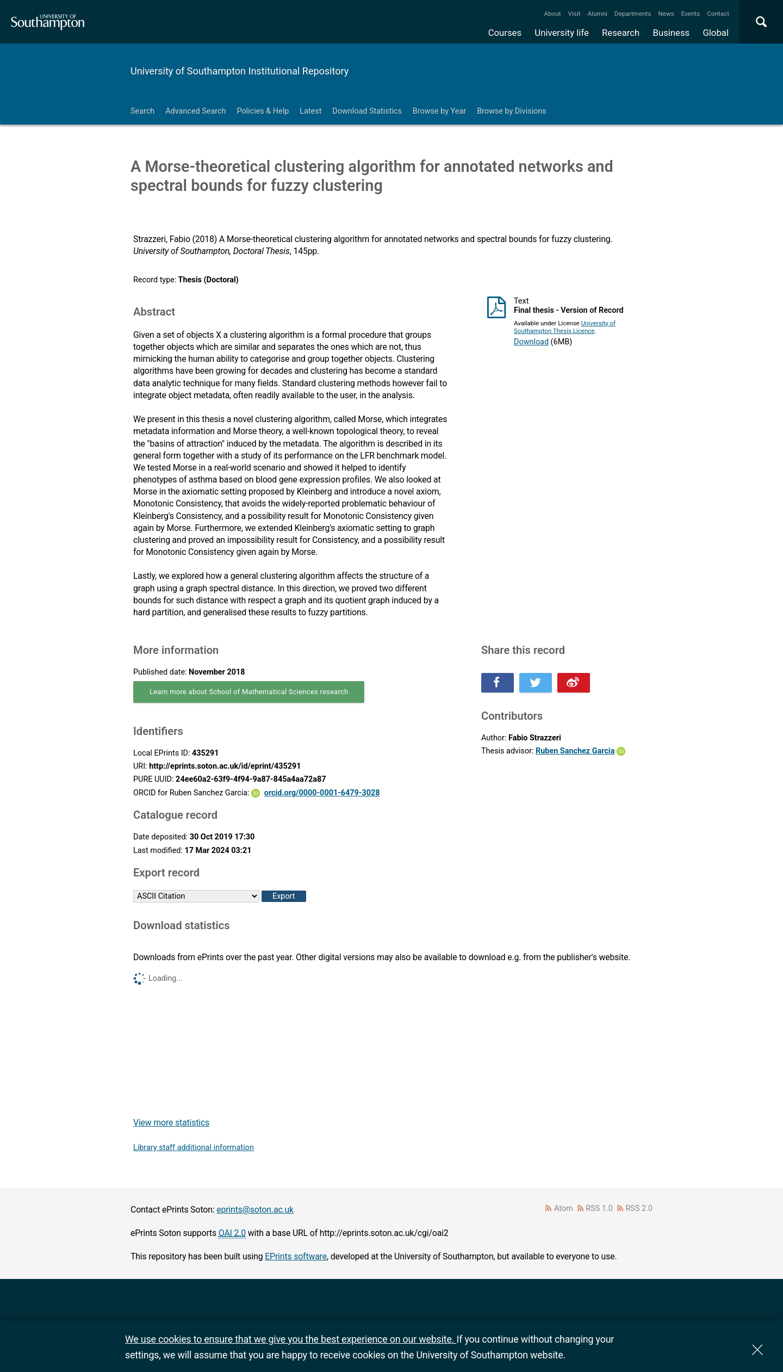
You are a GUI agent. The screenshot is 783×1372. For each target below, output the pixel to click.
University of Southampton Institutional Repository (239, 71)
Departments (632, 13)
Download (531, 342)
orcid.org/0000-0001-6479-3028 (322, 793)
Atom (563, 1208)
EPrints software (296, 1256)
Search (142, 111)
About (552, 13)
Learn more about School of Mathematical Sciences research (249, 692)
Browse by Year (439, 111)
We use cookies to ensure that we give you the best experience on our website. (290, 1339)
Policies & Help (263, 111)
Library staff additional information (193, 1147)
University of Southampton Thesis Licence (565, 327)
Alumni (597, 13)
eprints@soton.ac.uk (255, 1209)
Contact (718, 13)
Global (716, 32)
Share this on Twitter (535, 683)
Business (671, 32)
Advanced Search (195, 111)
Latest (310, 111)
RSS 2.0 (639, 1208)
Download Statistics (367, 111)
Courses (504, 32)
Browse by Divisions (511, 111)
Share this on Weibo (573, 683)
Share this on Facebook (497, 683)
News (666, 13)
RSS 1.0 (599, 1208)
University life (562, 32)
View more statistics (171, 1122)
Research (620, 32)
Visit (574, 13)
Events (690, 13)
